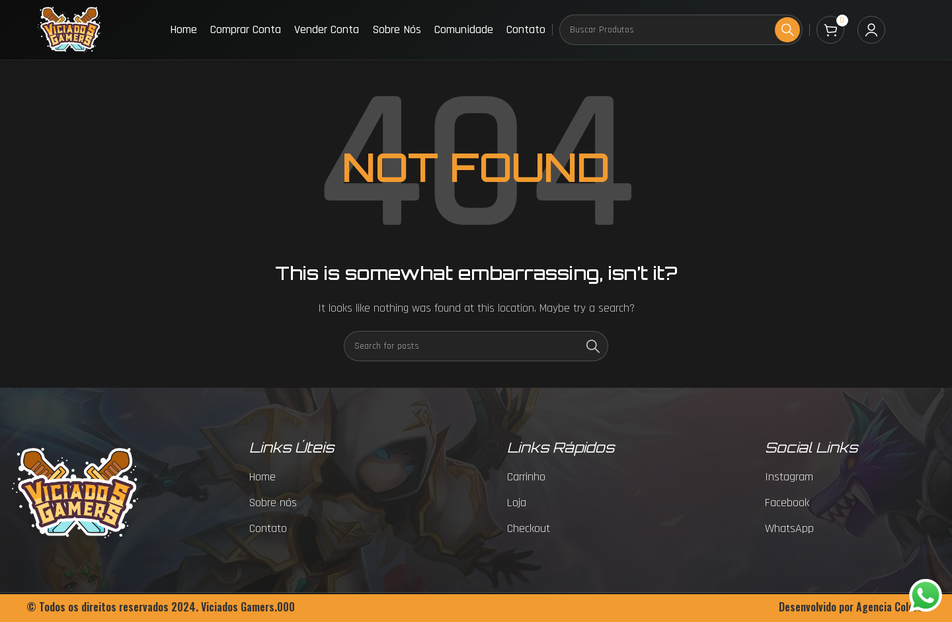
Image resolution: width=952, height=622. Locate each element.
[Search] (681, 30)
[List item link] (328, 477)
